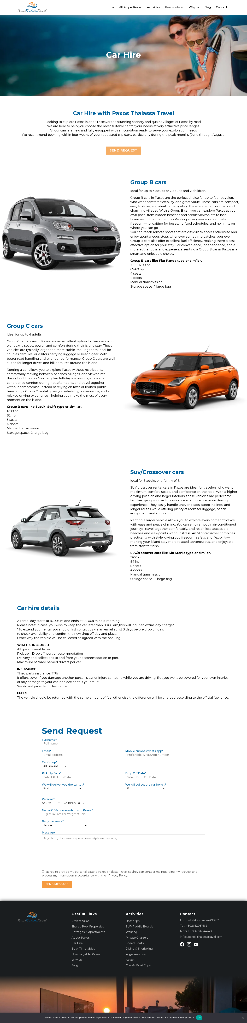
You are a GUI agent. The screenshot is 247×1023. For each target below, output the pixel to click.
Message (48, 832)
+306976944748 (201, 931)
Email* (46, 751)
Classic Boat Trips (138, 965)
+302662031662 (196, 925)
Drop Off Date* (135, 773)
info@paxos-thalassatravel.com (201, 936)
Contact (221, 7)
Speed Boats (135, 943)
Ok (199, 1017)
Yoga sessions (136, 954)
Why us (194, 7)
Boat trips (133, 921)
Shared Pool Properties (88, 926)
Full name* (49, 739)
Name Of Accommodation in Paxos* (67, 810)
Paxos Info (172, 7)
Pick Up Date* (51, 773)
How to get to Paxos (86, 954)
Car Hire (77, 943)
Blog (207, 7)
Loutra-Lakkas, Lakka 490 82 (199, 920)
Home (109, 7)
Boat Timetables (83, 948)
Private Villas (80, 921)
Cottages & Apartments (88, 932)
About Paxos (81, 937)
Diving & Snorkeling (139, 948)
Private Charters (137, 937)
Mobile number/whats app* (144, 751)
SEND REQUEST (123, 150)
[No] (242, 1017)
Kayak (130, 959)
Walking (131, 932)
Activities (153, 7)
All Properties (128, 7)
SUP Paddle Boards (139, 926)
